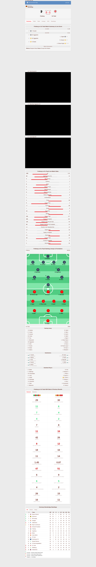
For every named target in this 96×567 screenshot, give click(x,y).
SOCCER (67, 2)
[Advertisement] (48, 60)
